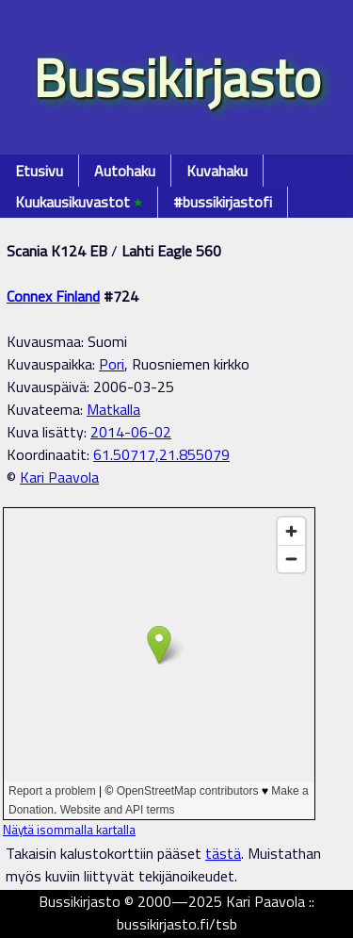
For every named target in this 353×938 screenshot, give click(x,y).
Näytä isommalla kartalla (69, 829)
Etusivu (39, 170)
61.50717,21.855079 (161, 454)
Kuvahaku (217, 170)
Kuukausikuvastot (78, 201)
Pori (111, 364)
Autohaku (124, 170)
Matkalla (113, 409)
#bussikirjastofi (222, 201)
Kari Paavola (59, 477)
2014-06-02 (130, 431)
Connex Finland (53, 296)
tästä (223, 853)
